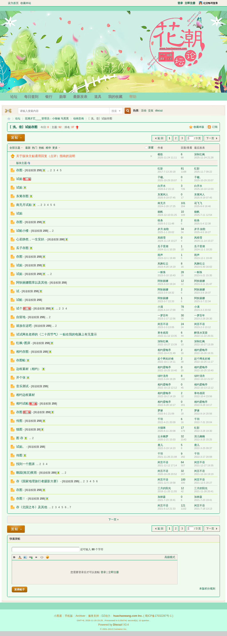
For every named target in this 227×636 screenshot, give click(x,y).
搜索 (114, 111)
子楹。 (162, 177)
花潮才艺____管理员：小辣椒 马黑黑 (47, 118)
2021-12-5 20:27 (203, 482)
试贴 (19, 179)
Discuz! (118, 624)
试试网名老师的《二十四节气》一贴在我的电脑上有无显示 (56, 334)
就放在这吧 (24, 325)
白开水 (162, 185)
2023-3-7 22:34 (202, 301)
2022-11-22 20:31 (203, 336)
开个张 (20, 377)
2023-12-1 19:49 (203, 258)
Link (31, 557)
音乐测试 (22, 386)
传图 (19, 420)
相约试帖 (22, 403)
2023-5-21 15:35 (203, 275)
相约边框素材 (25, 395)
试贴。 (20, 446)
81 (182, 168)
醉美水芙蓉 (200, 332)
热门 (34, 147)
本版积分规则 (207, 588)
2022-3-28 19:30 (203, 431)
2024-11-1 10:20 (203, 249)
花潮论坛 (9, 118)
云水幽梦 (163, 436)
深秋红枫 (199, 154)
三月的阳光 (164, 488)
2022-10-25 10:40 (203, 370)
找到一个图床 (25, 464)
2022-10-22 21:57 (203, 379)
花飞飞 (198, 203)
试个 (19, 308)
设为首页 (13, 3)
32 (182, 436)
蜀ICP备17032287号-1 (158, 615)
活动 (143, 110)
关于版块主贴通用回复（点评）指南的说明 (45, 156)
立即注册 (113, 572)
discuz (159, 110)
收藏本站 (25, 3)
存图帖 (20, 360)
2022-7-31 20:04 (203, 422)
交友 (150, 110)
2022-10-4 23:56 (203, 396)
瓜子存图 (22, 248)
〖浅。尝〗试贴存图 (23, 127)
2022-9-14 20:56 (203, 413)
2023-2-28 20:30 (203, 318)
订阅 (214, 126)
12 (182, 280)
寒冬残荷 (163, 332)
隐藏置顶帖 (151, 156)
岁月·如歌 (163, 229)
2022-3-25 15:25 (203, 439)
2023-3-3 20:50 (202, 310)
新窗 (151, 147)
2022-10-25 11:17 (203, 361)
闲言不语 (163, 324)
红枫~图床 (23, 343)
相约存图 (22, 351)
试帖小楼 (22, 230)
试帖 (19, 299)
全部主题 (15, 147)
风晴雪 (162, 237)
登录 (103, 572)
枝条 (160, 220)
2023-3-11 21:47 (203, 284)
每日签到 (31, 97)
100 (183, 479)
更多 (55, 147)
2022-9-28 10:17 (203, 405)
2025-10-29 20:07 (203, 180)
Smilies (47, 557)
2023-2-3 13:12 (202, 327)
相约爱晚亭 (164, 350)
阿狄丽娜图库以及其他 (31, 282)
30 (182, 315)
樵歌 (160, 154)
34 (182, 229)
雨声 (160, 255)
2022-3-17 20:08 (203, 456)
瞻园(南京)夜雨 (26, 472)
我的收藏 (115, 97)
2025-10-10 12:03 (203, 189)
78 (182, 306)
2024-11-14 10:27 (203, 240)
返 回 (160, 138)
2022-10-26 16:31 (203, 353)
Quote (36, 557)
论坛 (13, 97)
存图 (19, 170)
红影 (160, 168)
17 (182, 427)
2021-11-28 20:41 (203, 491)
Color (20, 557)
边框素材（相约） (28, 369)
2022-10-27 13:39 (203, 344)
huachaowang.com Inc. (128, 615)
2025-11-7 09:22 (203, 171)
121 (183, 505)
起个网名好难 (166, 358)
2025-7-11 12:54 (203, 215)
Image (25, 557)
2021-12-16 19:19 (203, 474)
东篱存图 (22, 196)
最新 (28, 147)
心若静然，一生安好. (30, 239)
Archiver (80, 615)
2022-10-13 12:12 (203, 387)
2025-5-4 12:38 (202, 223)
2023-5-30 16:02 (203, 266)
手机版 (69, 615)
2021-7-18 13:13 (203, 508)
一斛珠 (162, 272)
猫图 (19, 429)
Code (42, 557)
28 (182, 272)
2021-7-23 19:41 (203, 500)
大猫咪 (162, 427)
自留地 (20, 317)
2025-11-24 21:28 (203, 157)
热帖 (41, 147)
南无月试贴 (24, 204)
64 (182, 462)
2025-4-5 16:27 (202, 232)
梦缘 (160, 410)
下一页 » (113, 519)
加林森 (162, 496)
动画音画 (78, 118)
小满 (160, 306)
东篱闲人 (163, 194)
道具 (97, 97)
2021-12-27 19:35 (203, 465)
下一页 (210, 138)
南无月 (162, 203)
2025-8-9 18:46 (202, 206)
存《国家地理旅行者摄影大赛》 (38, 481)
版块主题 (21, 163)
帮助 (132, 97)
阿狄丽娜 (163, 280)
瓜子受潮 (163, 246)
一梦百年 (163, 315)
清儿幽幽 (199, 436)
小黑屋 (58, 615)
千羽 (160, 419)
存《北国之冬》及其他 (31, 507)
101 (183, 203)
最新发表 (80, 97)
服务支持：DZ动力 (99, 615)
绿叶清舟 (163, 375)
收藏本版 (199, 126)
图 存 (19, 438)
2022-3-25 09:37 (203, 448)
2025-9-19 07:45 (203, 197)
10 (182, 211)
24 (182, 324)
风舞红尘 (163, 263)
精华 (48, 147)
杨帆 (160, 211)
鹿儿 (160, 445)
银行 (48, 97)
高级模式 (169, 557)
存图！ (20, 498)
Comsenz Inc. (120, 629)
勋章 (62, 97)
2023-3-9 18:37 (202, 292)
